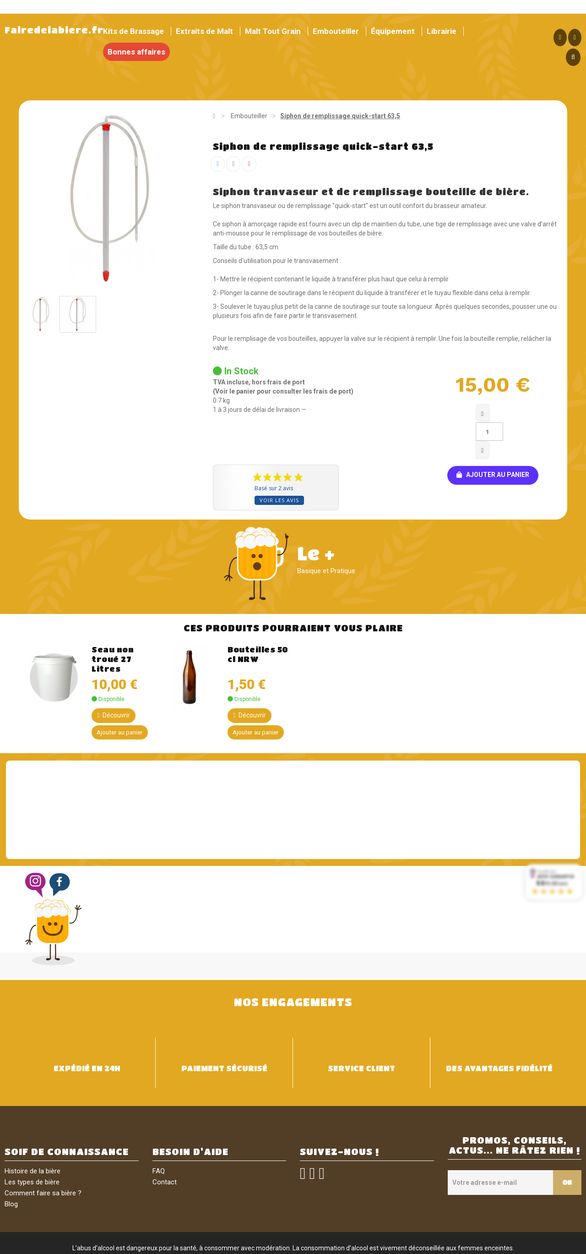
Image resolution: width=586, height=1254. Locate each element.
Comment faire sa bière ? (43, 1157)
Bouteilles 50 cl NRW (258, 617)
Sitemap (406, 1244)
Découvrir (113, 678)
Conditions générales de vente (264, 1244)
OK (565, 1146)
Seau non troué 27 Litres (113, 622)
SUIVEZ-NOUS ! (339, 1115)
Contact (164, 1146)
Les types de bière (32, 1146)
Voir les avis (279, 463)
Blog (11, 1168)
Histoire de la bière (32, 1135)
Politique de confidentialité (352, 1244)
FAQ (158, 1135)
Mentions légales (190, 1244)
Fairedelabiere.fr (54, 30)
